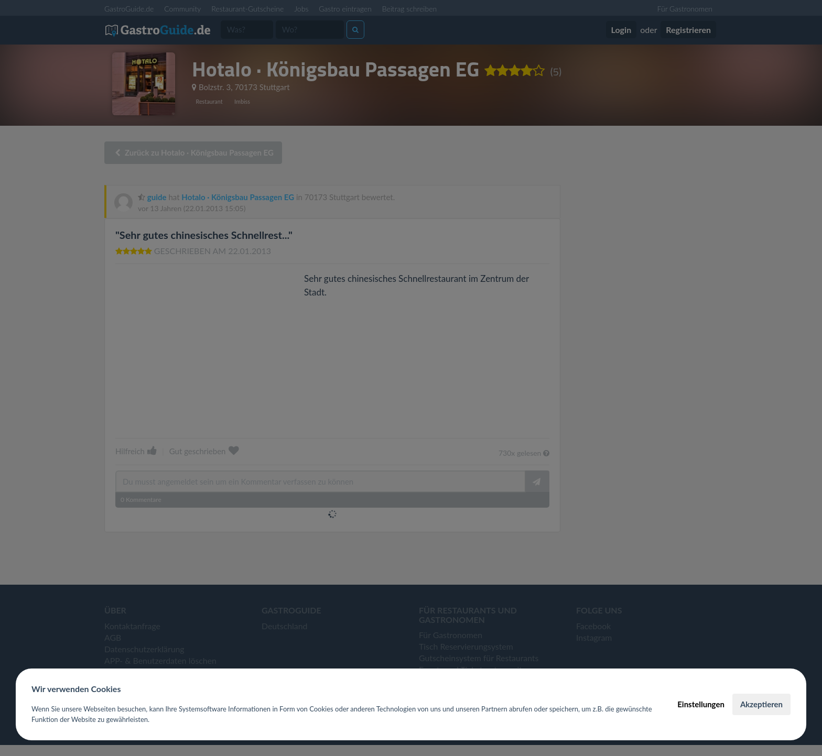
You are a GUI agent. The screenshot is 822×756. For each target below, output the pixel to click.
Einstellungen (700, 704)
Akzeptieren (761, 704)
